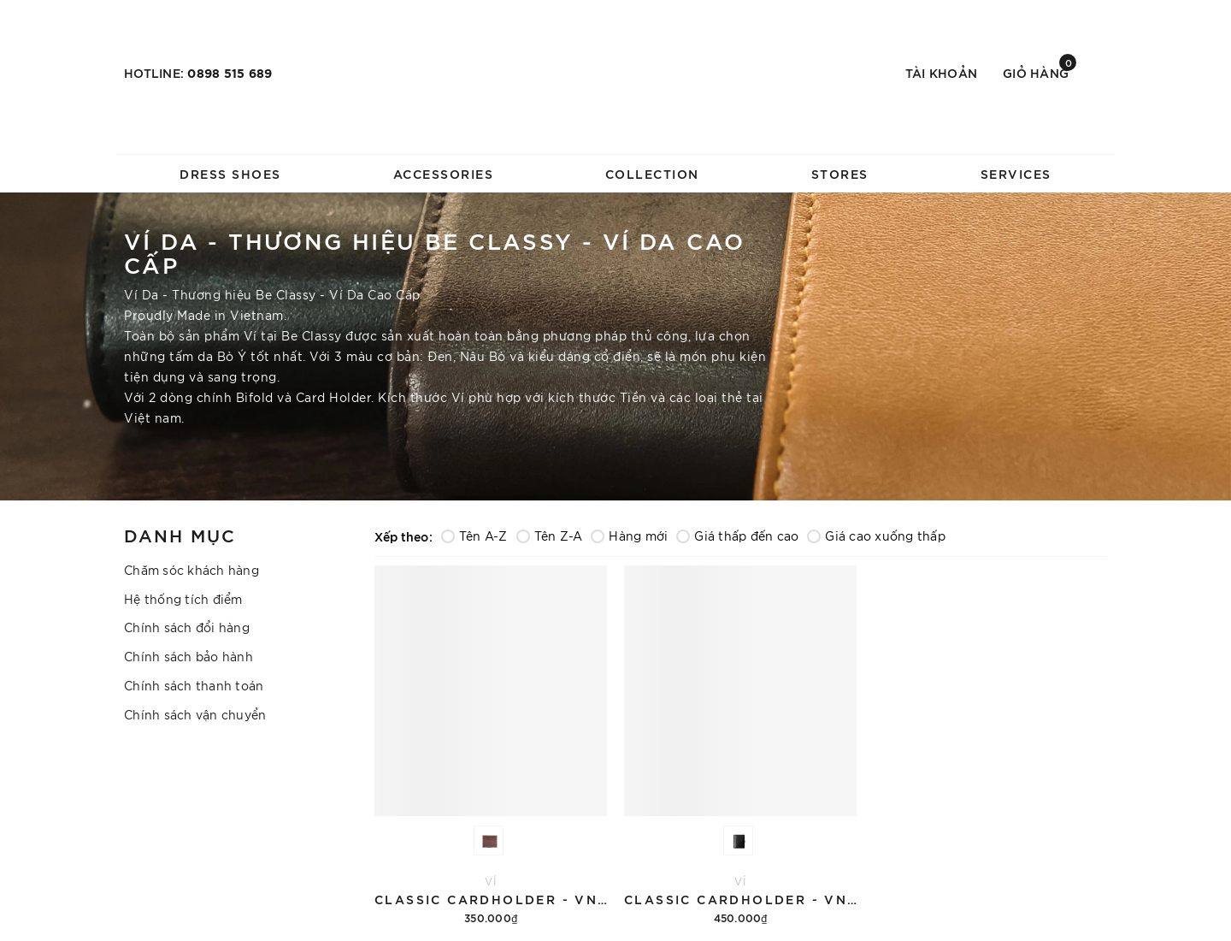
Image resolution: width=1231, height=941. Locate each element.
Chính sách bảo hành (188, 656)
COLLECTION (652, 173)
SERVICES (1016, 173)
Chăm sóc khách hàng (191, 569)
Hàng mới (629, 535)
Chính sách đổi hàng (187, 627)
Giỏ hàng (1039, 71)
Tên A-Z (474, 535)
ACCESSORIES (443, 173)
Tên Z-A (549, 535)
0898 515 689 (229, 72)
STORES (840, 173)
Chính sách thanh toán (193, 685)
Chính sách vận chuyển (195, 714)
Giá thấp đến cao (737, 535)
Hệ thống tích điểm (183, 599)
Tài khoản (941, 72)
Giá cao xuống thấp (876, 535)
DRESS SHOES (230, 173)
